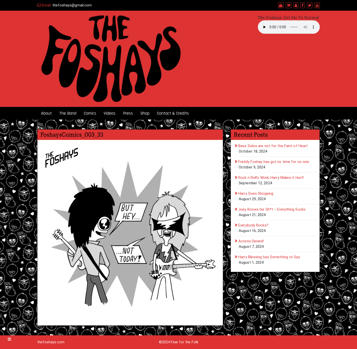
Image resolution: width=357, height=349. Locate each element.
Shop (144, 113)
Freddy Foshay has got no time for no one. (274, 161)
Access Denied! (251, 241)
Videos (110, 113)
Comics (90, 113)
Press (128, 113)
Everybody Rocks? (253, 225)
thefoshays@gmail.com (72, 5)
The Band (67, 113)
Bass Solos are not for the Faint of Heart (273, 146)
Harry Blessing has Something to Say (269, 257)
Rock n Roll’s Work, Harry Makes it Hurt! (271, 177)
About (46, 113)
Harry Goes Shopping (255, 193)
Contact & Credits (173, 113)
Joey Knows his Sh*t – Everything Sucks (271, 209)
